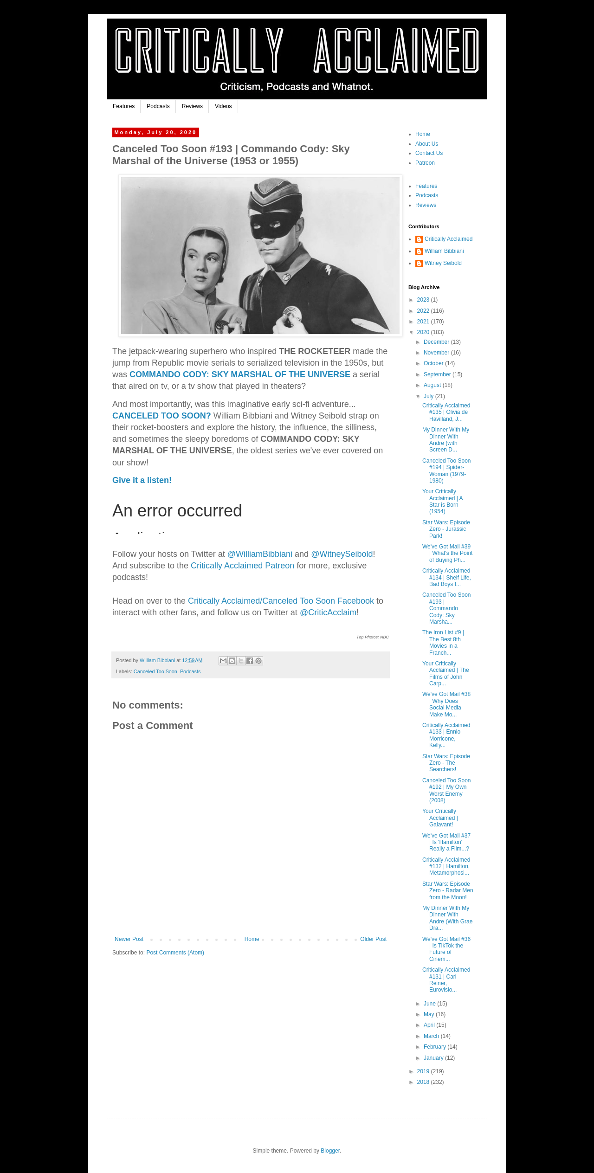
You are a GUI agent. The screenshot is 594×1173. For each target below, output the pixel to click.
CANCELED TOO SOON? (161, 415)
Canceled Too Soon (155, 671)
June (430, 1003)
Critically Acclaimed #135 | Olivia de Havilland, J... (446, 412)
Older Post (373, 939)
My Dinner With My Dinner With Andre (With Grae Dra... (447, 918)
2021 (424, 321)
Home (252, 939)
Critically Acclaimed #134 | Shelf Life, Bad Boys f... (446, 577)
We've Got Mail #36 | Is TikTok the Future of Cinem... (446, 949)
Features (124, 106)
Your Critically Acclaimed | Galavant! (440, 818)
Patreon (425, 163)
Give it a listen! (142, 480)
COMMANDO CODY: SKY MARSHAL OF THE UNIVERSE (239, 374)
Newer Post (129, 939)
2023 (424, 299)
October (434, 363)
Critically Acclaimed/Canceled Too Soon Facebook (281, 601)
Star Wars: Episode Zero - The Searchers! (446, 763)
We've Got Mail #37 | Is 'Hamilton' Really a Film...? (446, 842)
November (437, 352)
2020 (424, 332)
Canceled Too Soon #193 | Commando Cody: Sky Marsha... (446, 608)
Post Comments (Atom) (175, 952)
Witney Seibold (443, 263)
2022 (424, 311)
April (430, 1025)
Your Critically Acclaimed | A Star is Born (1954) (442, 501)
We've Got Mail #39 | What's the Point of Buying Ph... (447, 553)
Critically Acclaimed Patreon (242, 565)
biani (259, 554)
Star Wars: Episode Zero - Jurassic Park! (446, 529)
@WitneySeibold (342, 554)
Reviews (192, 106)
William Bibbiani (444, 251)
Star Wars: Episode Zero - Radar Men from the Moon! (447, 891)
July (429, 396)
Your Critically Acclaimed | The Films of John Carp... (445, 673)
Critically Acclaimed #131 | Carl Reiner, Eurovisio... (446, 980)
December (437, 342)
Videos (223, 106)
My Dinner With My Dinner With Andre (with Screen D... (445, 439)
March (432, 1036)
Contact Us (429, 153)
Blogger (330, 1150)
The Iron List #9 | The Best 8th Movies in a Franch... (443, 642)
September (438, 374)
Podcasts (158, 106)
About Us (426, 144)
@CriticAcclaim (328, 612)
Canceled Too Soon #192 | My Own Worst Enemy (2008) (446, 790)
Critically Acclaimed (448, 239)
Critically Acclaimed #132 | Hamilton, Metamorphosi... (446, 867)
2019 (424, 1071)
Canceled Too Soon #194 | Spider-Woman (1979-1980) (446, 471)
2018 (424, 1082)
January (434, 1058)
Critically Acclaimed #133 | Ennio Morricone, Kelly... (446, 735)
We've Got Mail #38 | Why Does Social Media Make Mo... (446, 704)
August (433, 385)
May (430, 1014)
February (435, 1047)
